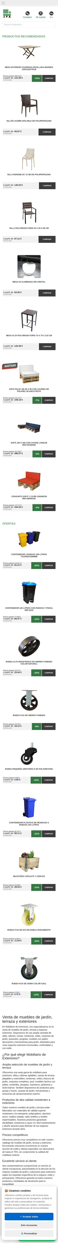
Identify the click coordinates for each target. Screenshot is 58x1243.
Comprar (49, 78)
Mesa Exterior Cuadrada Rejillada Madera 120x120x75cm (29, 68)
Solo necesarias (29, 1225)
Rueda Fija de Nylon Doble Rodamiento (29, 930)
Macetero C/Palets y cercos (29, 876)
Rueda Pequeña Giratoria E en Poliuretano (29, 769)
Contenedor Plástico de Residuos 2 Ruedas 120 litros (29, 824)
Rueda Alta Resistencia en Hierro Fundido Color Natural (29, 663)
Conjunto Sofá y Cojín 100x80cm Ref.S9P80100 (29, 497)
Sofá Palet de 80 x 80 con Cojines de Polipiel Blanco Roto (29, 390)
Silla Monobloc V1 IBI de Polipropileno (29, 175)
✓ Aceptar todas (29, 1216)
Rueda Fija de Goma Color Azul (29, 984)
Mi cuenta (40, 14)
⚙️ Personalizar (29, 1233)
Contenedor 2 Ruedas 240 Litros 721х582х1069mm (29, 555)
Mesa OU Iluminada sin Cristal (29, 282)
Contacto (27, 14)
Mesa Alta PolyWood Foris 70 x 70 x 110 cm (29, 335)
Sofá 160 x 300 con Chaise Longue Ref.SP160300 (29, 444)
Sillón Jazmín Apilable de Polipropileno (29, 121)
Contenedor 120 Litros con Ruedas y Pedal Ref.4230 (29, 609)
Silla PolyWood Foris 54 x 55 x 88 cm (29, 228)
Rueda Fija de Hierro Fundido (29, 715)
